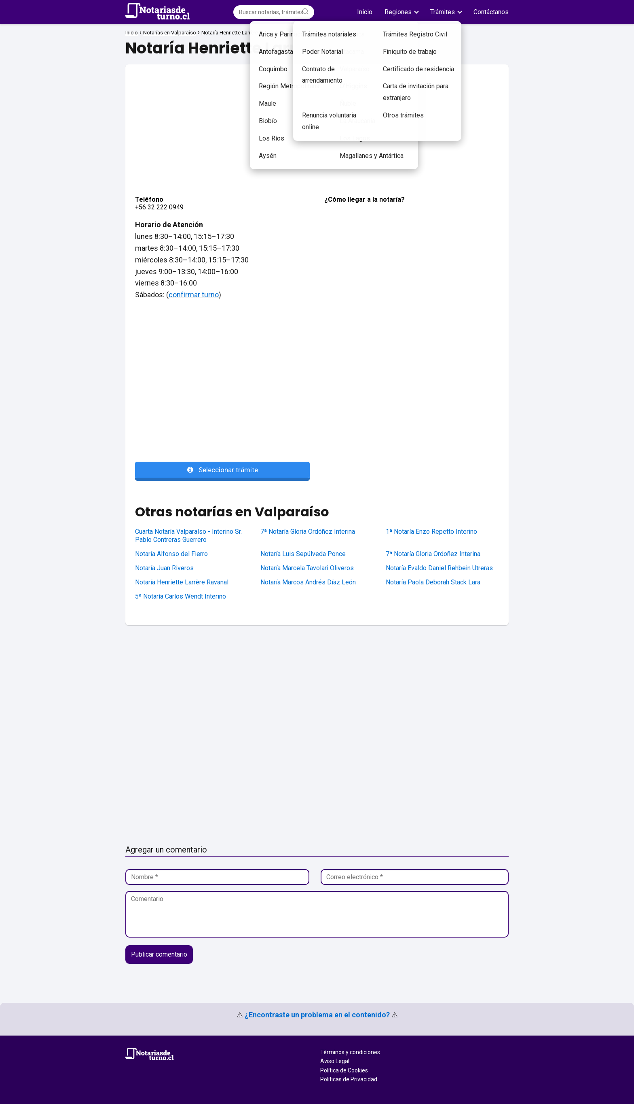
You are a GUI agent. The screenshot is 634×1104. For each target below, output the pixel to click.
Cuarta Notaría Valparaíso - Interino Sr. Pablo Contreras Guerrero (188, 536)
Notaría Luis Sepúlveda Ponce (303, 554)
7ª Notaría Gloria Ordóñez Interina (307, 531)
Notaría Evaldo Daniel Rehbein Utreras (439, 568)
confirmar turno (194, 294)
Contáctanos (491, 12)
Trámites (442, 12)
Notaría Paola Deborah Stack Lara (433, 582)
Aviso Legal (334, 1061)
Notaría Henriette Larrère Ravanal (181, 582)
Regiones (398, 12)
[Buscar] (305, 11)
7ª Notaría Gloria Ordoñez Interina (433, 554)
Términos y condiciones (350, 1052)
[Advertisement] (317, 121)
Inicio (364, 12)
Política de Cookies (344, 1070)
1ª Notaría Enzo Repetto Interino (431, 531)
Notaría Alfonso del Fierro (171, 554)
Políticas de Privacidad (348, 1079)
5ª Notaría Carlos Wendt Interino (180, 596)
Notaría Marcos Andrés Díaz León (308, 582)
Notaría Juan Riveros (164, 568)
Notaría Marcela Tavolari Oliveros (307, 568)
